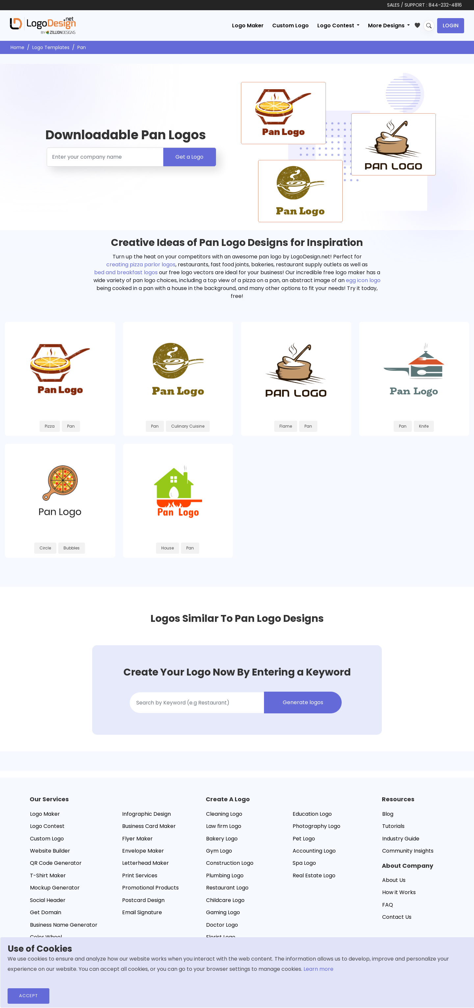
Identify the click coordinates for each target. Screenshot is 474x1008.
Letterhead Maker (145, 864)
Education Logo (312, 814)
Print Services (139, 876)
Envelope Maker (143, 852)
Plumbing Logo (225, 876)
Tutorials (393, 827)
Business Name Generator (63, 925)
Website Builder (50, 852)
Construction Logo (229, 864)
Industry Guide (400, 839)
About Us (394, 881)
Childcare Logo (225, 901)
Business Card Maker (149, 827)
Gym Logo (219, 852)
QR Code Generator (56, 864)
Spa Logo (304, 864)
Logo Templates (50, 47)
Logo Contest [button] (336, 25)
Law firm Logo (223, 827)
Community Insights (408, 852)
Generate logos (303, 703)
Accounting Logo (314, 852)
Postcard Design (143, 901)
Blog (387, 814)
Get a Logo (189, 157)
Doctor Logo (222, 925)
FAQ (387, 906)
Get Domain (45, 913)
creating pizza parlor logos (140, 264)
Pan (81, 47)
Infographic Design (146, 814)
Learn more (318, 969)
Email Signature (142, 913)
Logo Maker (248, 25)
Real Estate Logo (314, 876)
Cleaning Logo (224, 814)
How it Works (399, 893)
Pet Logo (304, 839)
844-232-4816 (445, 5)
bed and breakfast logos (126, 272)
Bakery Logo (222, 839)
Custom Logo (290, 25)
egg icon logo (363, 280)
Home (17, 47)
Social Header (48, 901)
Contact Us (396, 918)
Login (451, 25)
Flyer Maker (137, 839)
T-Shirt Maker (48, 876)
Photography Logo (316, 827)
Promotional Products (150, 888)
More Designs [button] (387, 25)
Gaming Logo (223, 913)
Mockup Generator (55, 888)
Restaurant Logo (227, 888)
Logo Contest (47, 827)
